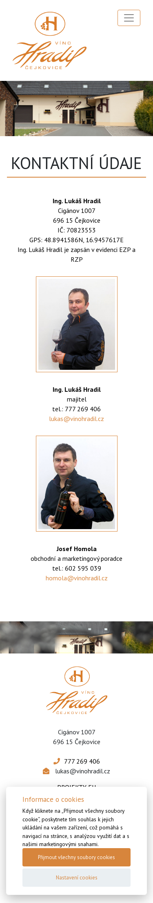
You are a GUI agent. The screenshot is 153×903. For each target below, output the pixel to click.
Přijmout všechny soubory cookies (76, 857)
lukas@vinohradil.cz (76, 419)
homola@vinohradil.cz (77, 578)
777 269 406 (82, 761)
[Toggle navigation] (129, 18)
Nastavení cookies (77, 877)
